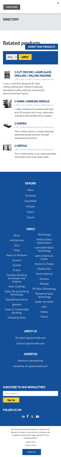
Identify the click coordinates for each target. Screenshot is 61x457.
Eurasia (17, 260)
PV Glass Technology (44, 288)
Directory (30, 195)
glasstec (17, 304)
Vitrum (44, 316)
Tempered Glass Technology (44, 295)
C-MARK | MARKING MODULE (32, 101)
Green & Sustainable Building (17, 311)
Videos (44, 311)
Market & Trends (44, 264)
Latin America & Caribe (44, 257)
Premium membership (30, 360)
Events (17, 270)
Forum (30, 217)
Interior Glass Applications (44, 241)
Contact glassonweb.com (30, 343)
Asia (16, 245)
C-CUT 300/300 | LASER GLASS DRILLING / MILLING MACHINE (33, 73)
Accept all (31, 452)
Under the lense (44, 301)
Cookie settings (30, 445)
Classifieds (30, 201)
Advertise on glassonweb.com (30, 366)
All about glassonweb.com (30, 337)
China (17, 250)
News (30, 190)
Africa (17, 235)
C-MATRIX (21, 123)
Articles (30, 206)
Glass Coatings (16, 286)
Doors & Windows (16, 255)
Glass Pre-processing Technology (17, 293)
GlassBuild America (17, 299)
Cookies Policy (31, 442)
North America (44, 273)
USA (44, 306)
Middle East (44, 268)
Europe (17, 265)
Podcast (44, 283)
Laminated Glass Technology (44, 249)
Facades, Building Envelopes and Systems (17, 278)
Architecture (17, 240)
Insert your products (41, 46)
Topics (30, 212)
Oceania (44, 278)
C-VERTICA (21, 146)
